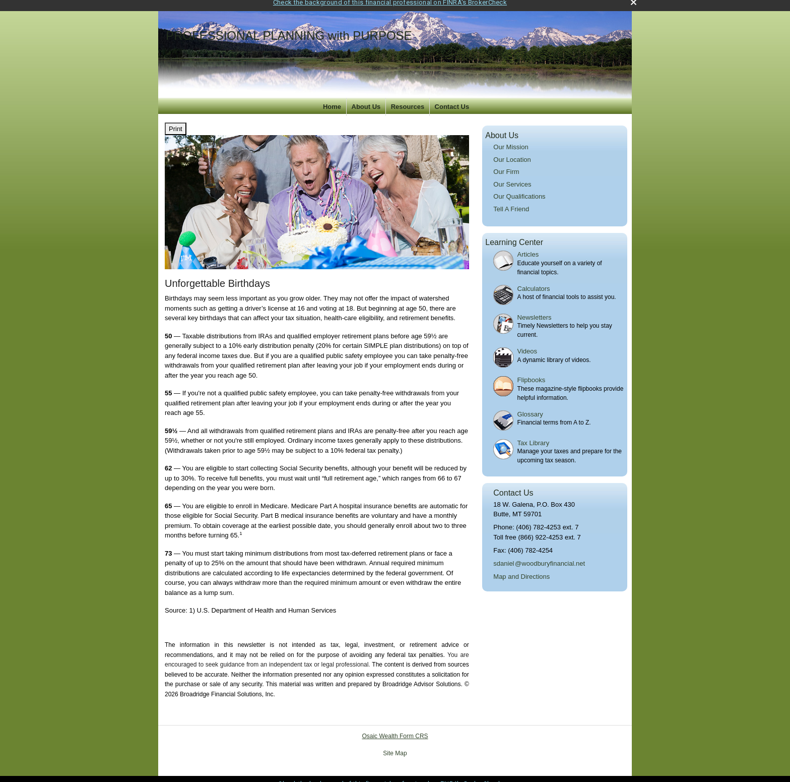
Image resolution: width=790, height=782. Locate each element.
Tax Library (533, 435)
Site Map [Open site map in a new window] (395, 746)
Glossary (530, 406)
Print (175, 121)
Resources (407, 99)
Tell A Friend (511, 201)
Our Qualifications (519, 189)
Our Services (512, 177)
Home (332, 99)
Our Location (512, 152)
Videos (527, 343)
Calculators (533, 281)
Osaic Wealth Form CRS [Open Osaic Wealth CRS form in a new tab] (395, 729)
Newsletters (534, 310)
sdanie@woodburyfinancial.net (539, 556)
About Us (366, 99)
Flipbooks (531, 372)
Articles (528, 247)
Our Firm (506, 164)
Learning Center (514, 235)
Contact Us (452, 99)
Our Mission (510, 139)
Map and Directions (521, 569)
